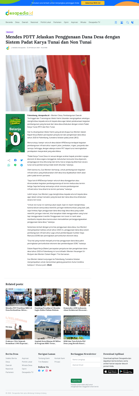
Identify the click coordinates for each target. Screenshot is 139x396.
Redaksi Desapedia (18, 48)
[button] (128, 22)
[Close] (136, 2)
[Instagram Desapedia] (46, 370)
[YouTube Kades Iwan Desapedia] (50, 370)
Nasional (10, 32)
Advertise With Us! (92, 3)
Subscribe (76, 381)
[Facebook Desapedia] (39, 370)
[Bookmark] (116, 22)
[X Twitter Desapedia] (43, 370)
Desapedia (16, 393)
